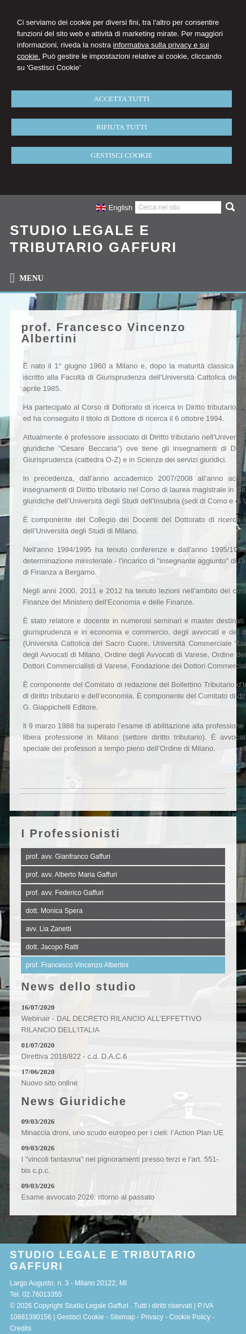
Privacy (152, 1317)
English (114, 207)
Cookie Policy (189, 1317)
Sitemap (122, 1317)
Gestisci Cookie (80, 1317)
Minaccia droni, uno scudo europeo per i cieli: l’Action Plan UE (122, 1132)
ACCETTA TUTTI (122, 98)
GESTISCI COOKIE (121, 155)
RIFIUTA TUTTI (121, 127)
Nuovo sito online (49, 1083)
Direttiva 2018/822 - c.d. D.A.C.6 (74, 1056)
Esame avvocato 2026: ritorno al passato (87, 1197)
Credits (20, 1328)
